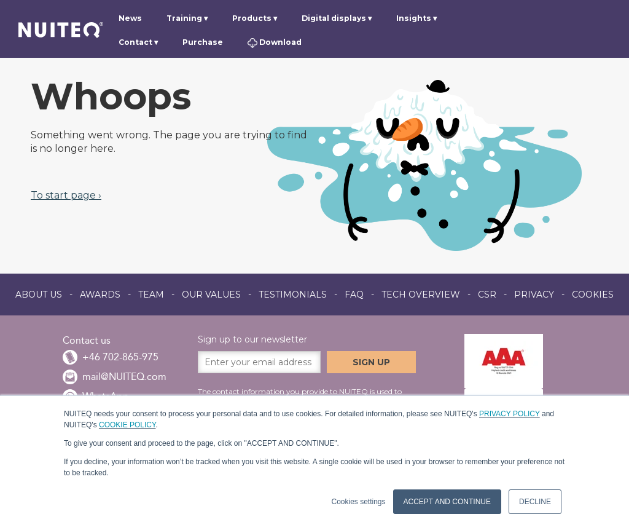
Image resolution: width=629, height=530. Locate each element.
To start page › (66, 195)
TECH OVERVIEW (420, 294)
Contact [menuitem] (135, 42)
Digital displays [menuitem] (334, 18)
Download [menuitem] (274, 43)
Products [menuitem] (252, 18)
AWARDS (100, 294)
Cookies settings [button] (358, 501)
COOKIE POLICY (127, 425)
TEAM (151, 294)
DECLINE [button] (535, 501)
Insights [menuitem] (413, 18)
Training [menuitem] (184, 18)
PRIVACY (534, 294)
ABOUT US (38, 294)
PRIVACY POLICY (509, 413)
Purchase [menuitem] (202, 42)
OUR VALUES (211, 294)
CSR (487, 294)
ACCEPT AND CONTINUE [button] (447, 501)
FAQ (354, 294)
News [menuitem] (130, 18)
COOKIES (593, 294)
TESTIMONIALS (293, 294)
